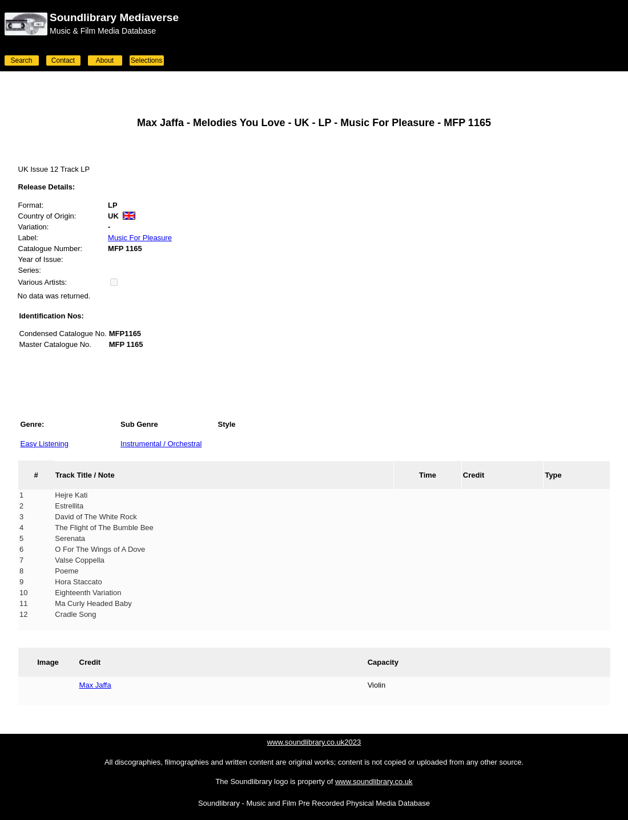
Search (21, 60)
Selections (146, 60)
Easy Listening (45, 443)
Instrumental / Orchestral (161, 443)
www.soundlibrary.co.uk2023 (314, 742)
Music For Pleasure (140, 237)
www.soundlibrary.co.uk (374, 781)
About (105, 60)
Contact (63, 60)
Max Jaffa (95, 685)
